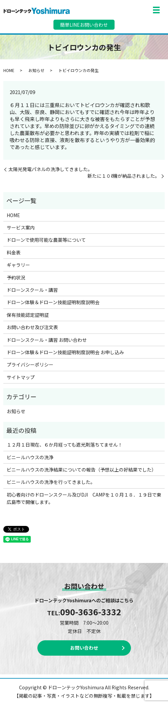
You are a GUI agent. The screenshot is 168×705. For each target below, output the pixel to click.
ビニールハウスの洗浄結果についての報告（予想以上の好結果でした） (81, 469)
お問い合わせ (84, 647)
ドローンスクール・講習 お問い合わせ (47, 339)
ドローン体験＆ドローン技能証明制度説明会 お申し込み (65, 352)
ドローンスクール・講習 (32, 289)
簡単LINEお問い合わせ (84, 24)
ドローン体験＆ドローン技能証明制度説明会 (53, 302)
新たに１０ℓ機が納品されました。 (124, 176)
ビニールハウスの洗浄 (30, 457)
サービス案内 (21, 227)
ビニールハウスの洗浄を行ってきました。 (51, 482)
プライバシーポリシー (30, 364)
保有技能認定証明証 (28, 314)
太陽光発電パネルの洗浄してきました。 (50, 169)
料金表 (14, 252)
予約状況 (16, 277)
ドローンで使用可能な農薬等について (46, 239)
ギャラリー (18, 264)
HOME (8, 70)
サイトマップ (21, 377)
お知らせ (36, 70)
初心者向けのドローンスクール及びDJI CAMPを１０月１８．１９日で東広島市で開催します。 (84, 498)
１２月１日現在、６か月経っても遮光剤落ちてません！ (65, 444)
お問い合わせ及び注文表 (32, 327)
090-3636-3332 (90, 612)
